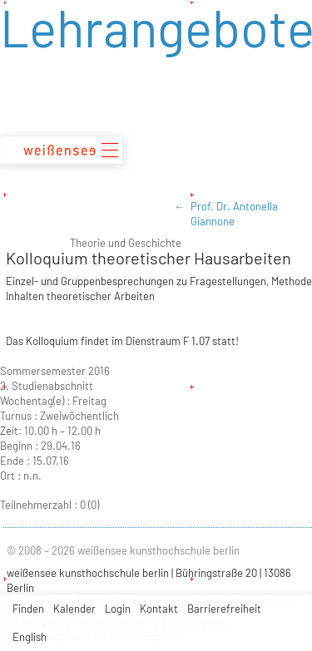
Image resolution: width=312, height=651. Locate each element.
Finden (28, 608)
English (29, 637)
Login (118, 608)
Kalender (74, 608)
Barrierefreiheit (224, 608)
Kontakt (159, 608)
